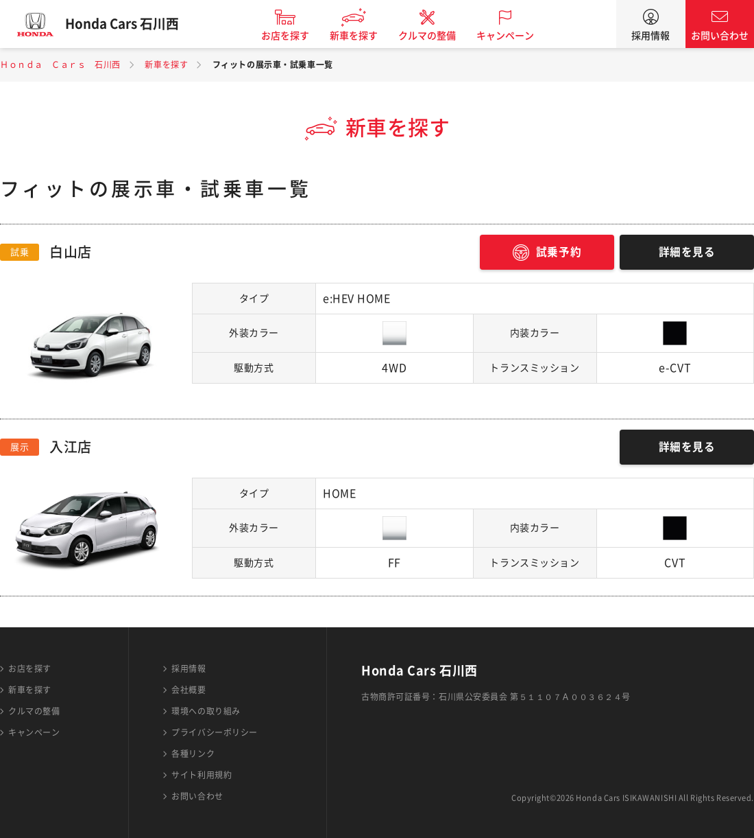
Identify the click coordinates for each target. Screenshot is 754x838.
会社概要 (188, 690)
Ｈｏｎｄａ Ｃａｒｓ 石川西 (60, 64)
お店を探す (290, 35)
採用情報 (650, 35)
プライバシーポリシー (214, 732)
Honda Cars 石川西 (126, 24)
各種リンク (193, 753)
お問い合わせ (720, 35)
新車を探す (358, 35)
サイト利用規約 (201, 775)
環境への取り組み (205, 711)
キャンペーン (510, 35)
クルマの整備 (432, 35)
